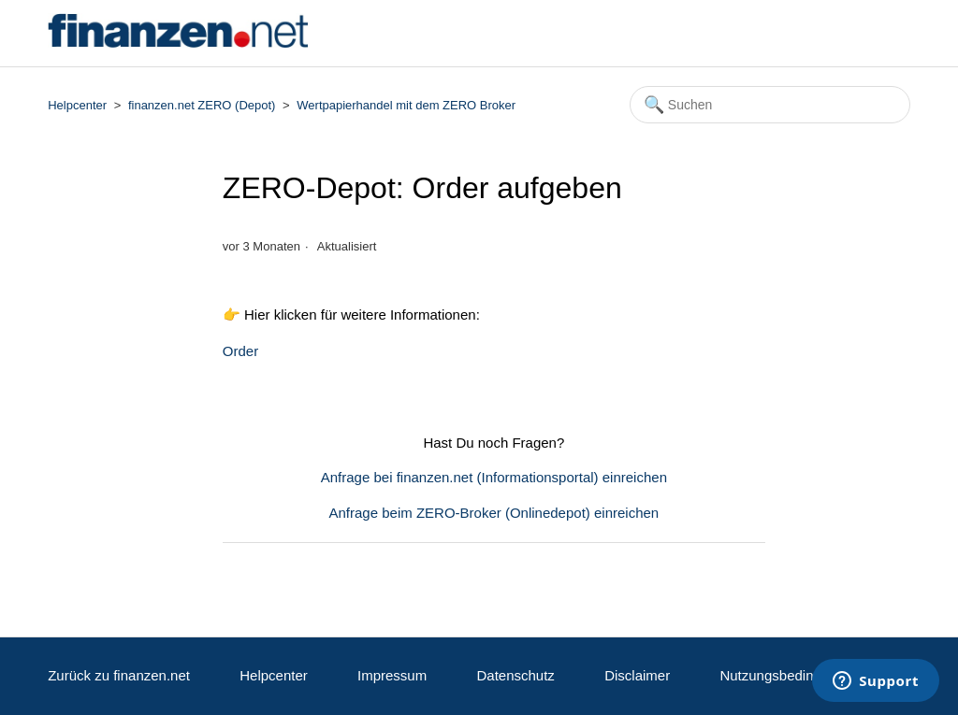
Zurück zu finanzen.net (119, 675)
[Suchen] (770, 104)
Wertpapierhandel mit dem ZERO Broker (406, 105)
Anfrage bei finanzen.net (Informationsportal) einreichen (494, 477)
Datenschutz (515, 675)
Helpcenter (77, 105)
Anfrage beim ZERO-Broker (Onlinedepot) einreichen (494, 513)
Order (240, 351)
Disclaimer (637, 675)
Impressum (392, 675)
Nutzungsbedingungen (789, 675)
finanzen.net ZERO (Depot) (202, 105)
